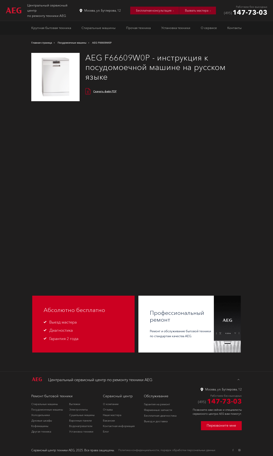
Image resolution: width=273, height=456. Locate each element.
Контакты (234, 28)
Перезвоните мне (221, 425)
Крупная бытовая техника (51, 28)
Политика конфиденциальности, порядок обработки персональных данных (166, 450)
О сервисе (209, 28)
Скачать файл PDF (105, 91)
